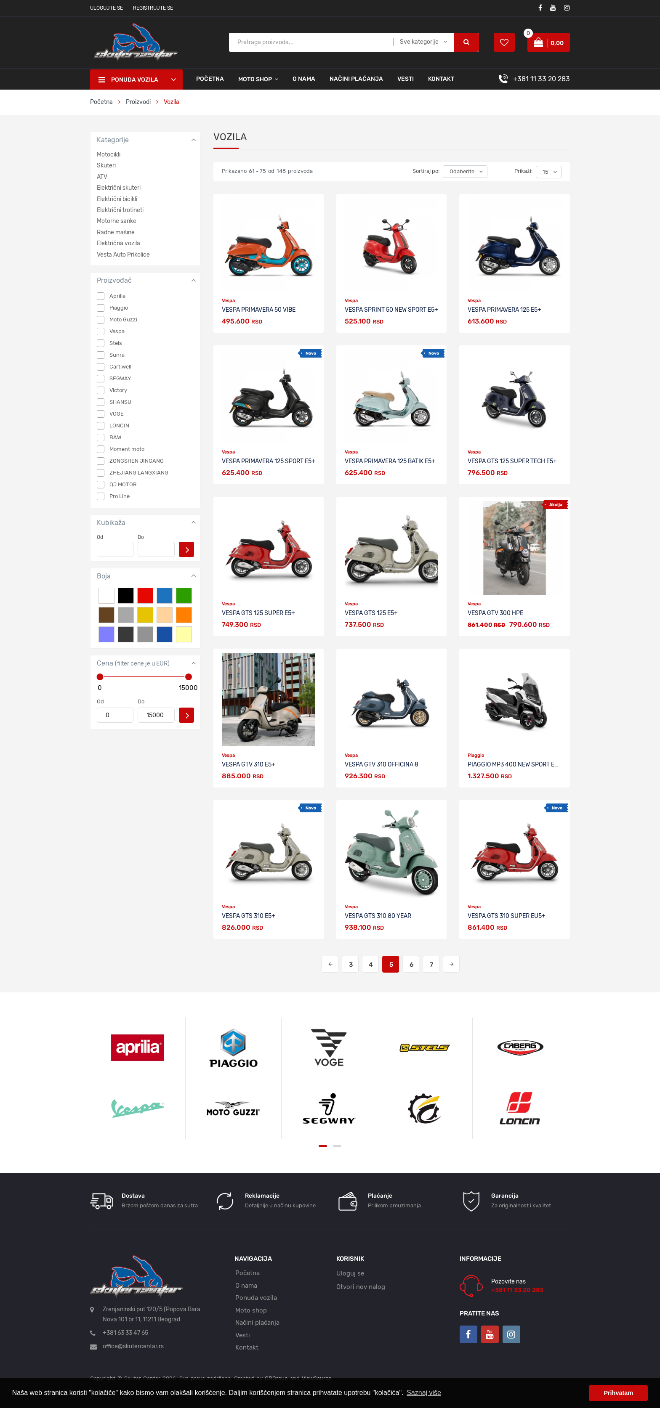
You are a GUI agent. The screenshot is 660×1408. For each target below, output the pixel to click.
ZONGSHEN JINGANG (136, 461)
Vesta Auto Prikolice (123, 254)
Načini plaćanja (356, 78)
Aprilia (117, 296)
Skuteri (106, 165)
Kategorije (113, 140)
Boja (104, 576)
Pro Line (119, 496)
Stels (115, 343)
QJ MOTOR (123, 484)
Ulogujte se (106, 8)
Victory (118, 390)
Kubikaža (111, 523)
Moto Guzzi (123, 319)
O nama (304, 78)
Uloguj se (350, 1273)
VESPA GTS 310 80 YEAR (378, 916)
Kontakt (441, 78)
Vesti (405, 78)
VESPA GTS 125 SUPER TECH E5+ (512, 461)
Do (141, 537)
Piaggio (118, 308)
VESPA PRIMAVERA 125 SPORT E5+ (268, 461)
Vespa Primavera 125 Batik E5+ (390, 461)
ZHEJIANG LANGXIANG (138, 472)
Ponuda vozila (256, 1298)
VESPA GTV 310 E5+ (248, 764)
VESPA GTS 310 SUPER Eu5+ (507, 916)
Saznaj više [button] (424, 1392)
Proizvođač (114, 280)
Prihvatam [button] (618, 1392)
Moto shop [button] (255, 79)
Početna (210, 78)
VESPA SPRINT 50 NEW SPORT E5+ (391, 309)
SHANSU (120, 402)
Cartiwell (120, 366)
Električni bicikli (117, 199)
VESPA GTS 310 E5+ (248, 916)
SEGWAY (120, 378)
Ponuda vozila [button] (128, 80)
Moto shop (251, 1310)
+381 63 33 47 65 (125, 1332)
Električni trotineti (120, 210)
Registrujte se (153, 8)
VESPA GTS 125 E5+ (371, 613)
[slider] (100, 677)
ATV (102, 176)
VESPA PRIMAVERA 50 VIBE (258, 309)
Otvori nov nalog (360, 1287)
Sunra (117, 355)
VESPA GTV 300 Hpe (495, 613)
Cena (133, 663)
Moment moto (126, 449)
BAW (115, 437)
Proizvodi (139, 102)
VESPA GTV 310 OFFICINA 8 (381, 764)
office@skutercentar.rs (133, 1346)
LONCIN (119, 425)
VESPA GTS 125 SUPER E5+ (258, 613)
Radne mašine (116, 232)
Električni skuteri (119, 187)
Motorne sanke (116, 221)
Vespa (117, 331)
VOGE (116, 414)
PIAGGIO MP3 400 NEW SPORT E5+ (515, 764)
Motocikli (108, 154)
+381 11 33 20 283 (541, 79)
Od (100, 537)
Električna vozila (118, 243)
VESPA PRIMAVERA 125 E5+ (504, 309)
